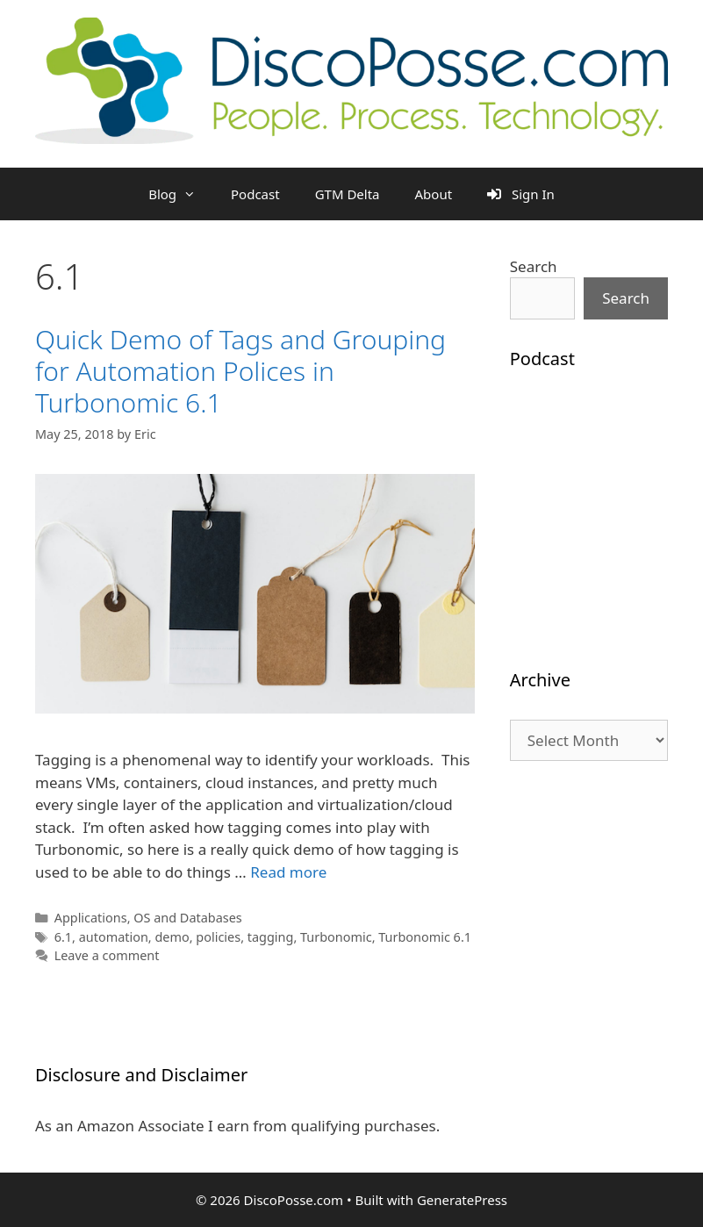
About (434, 194)
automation (113, 937)
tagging (270, 937)
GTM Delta (347, 194)
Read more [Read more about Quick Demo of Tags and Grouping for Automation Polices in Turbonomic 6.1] (288, 872)
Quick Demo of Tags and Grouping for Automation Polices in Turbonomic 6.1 (240, 370)
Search (533, 266)
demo (171, 937)
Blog (180, 194)
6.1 (63, 937)
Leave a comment (107, 955)
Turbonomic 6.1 (424, 937)
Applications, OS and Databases (148, 917)
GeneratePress (462, 1200)
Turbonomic (336, 937)
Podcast (255, 194)
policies (218, 937)
